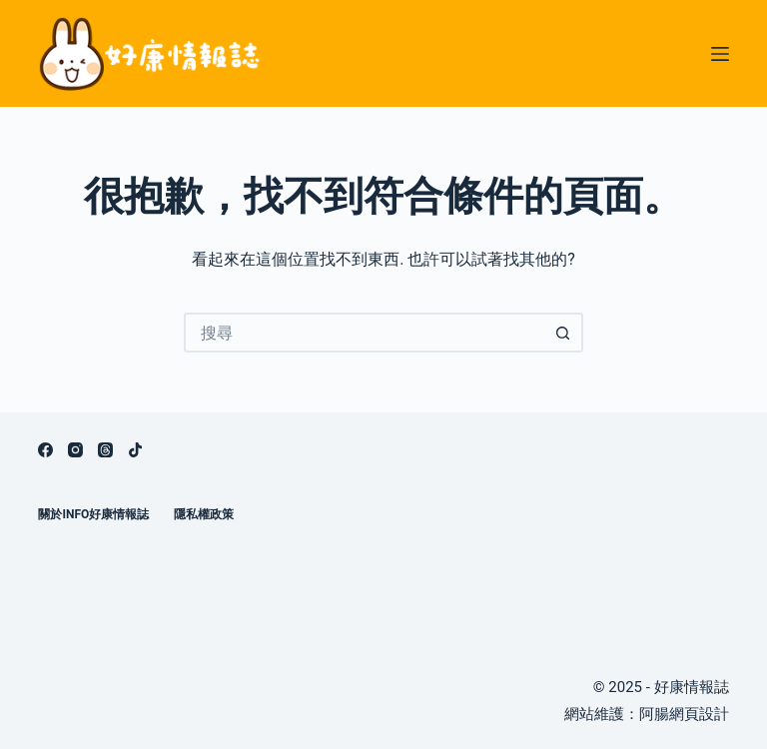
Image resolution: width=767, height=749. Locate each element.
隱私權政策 (204, 514)
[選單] (720, 54)
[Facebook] (45, 449)
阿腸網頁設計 (684, 714)
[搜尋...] (363, 333)
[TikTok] (135, 449)
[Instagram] (75, 449)
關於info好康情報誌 (93, 514)
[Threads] (105, 449)
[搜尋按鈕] (563, 333)
